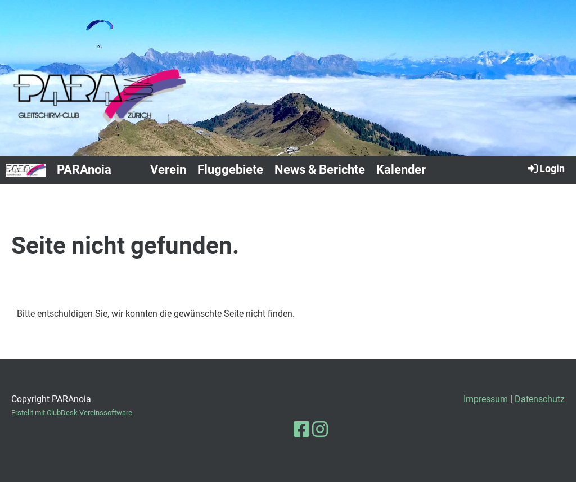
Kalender (401, 170)
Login (545, 168)
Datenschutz (540, 399)
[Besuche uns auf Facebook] (301, 429)
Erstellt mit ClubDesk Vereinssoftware (71, 412)
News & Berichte (319, 170)
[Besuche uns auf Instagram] (320, 429)
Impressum (486, 399)
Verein (168, 170)
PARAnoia (84, 170)
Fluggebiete (230, 170)
